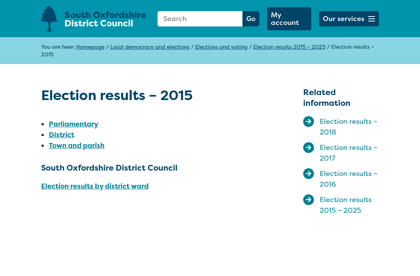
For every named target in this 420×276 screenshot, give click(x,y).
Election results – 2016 (348, 179)
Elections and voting (221, 46)
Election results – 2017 (348, 153)
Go (251, 18)
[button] (349, 18)
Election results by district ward (95, 186)
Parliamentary (73, 124)
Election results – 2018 (348, 127)
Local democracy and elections (149, 46)
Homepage (90, 46)
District (61, 135)
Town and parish (77, 145)
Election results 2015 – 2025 (289, 46)
